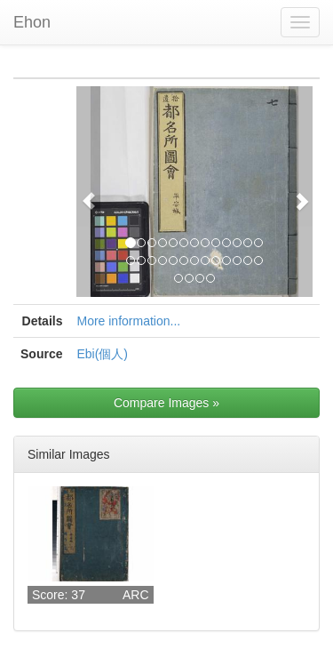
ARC (136, 595)
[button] (88, 191)
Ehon (32, 22)
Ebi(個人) (102, 354)
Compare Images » (166, 403)
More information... (128, 321)
